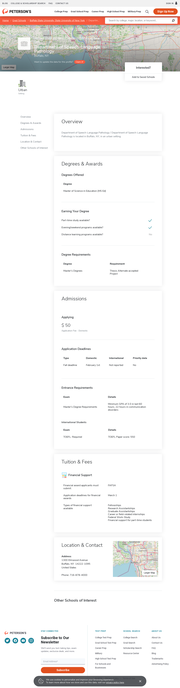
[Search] (147, 11)
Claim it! (79, 61)
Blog (5, 3)
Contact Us (157, 643)
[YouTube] (23, 640)
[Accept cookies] (138, 681)
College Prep (61, 11)
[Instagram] (31, 640)
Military (98, 653)
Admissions (27, 129)
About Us (156, 637)
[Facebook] (15, 640)
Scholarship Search (132, 648)
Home (5, 20)
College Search (130, 637)
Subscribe (63, 670)
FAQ (51, 3)
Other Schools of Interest (34, 148)
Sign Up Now (165, 11)
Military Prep (134, 11)
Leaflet (142, 26)
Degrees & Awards (30, 123)
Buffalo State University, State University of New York (57, 20)
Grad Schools (19, 20)
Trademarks (157, 658)
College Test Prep (103, 637)
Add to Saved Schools (143, 77)
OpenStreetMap (159, 26)
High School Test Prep (105, 658)
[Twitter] (7, 640)
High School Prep (116, 11)
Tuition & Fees (28, 135)
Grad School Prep (80, 11)
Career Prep (98, 11)
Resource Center (131, 653)
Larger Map (8, 67)
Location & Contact (30, 141)
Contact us (62, 3)
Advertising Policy (160, 664)
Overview (25, 117)
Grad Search (129, 643)
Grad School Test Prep (105, 643)
